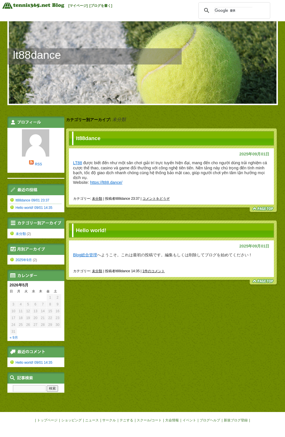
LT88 (77, 163)
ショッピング (71, 420)
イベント (189, 420)
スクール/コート (149, 420)
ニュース (92, 420)
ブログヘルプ (210, 420)
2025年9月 (24, 260)
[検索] (233, 10)
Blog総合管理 (85, 255)
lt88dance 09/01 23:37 (33, 200)
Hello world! (91, 230)
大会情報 (172, 420)
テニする (126, 420)
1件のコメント (153, 271)
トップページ (47, 420)
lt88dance (37, 55)
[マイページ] (78, 6)
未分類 (97, 199)
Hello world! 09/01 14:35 (34, 208)
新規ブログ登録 (236, 420)
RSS (38, 164)
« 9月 (14, 338)
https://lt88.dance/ (106, 182)
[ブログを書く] (100, 6)
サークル (109, 420)
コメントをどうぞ (156, 199)
